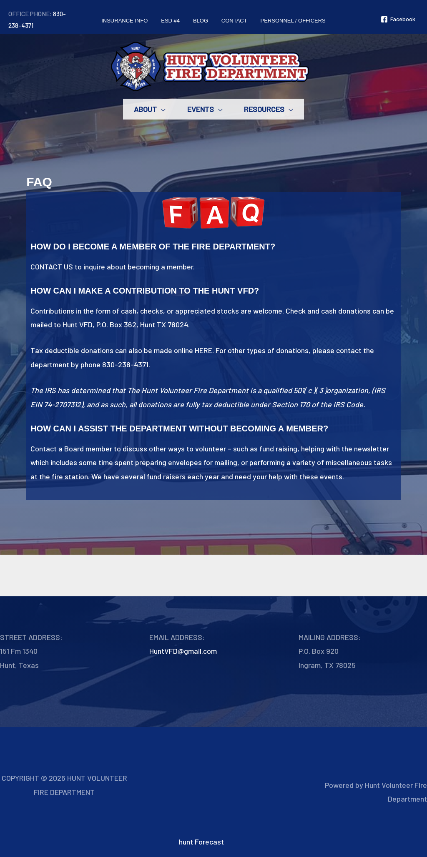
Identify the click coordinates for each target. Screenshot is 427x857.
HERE (203, 350)
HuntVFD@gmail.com (183, 650)
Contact (43, 448)
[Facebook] (398, 19)
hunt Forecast (201, 841)
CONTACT (46, 266)
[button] (157, 109)
